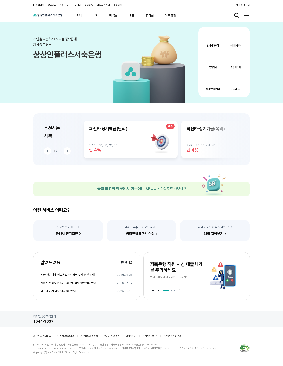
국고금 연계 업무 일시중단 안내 (58, 291)
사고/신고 (235, 88)
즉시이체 (213, 67)
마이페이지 (38, 5)
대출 (131, 15)
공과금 (149, 15)
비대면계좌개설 (213, 88)
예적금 (113, 15)
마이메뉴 (88, 5)
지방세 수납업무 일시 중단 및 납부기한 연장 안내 (68, 283)
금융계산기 (235, 67)
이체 (95, 15)
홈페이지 (117, 5)
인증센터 (245, 5)
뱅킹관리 (52, 5)
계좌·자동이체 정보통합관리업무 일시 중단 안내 (68, 274)
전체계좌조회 (212, 45)
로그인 (234, 5)
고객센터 (76, 5)
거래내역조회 (235, 45)
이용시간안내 (103, 5)
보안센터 (64, 5)
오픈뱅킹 (170, 15)
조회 (79, 15)
